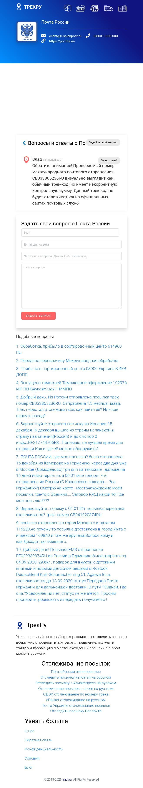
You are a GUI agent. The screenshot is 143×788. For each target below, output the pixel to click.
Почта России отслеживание (76, 671)
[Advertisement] (71, 93)
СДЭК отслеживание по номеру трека (76, 694)
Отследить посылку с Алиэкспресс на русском (76, 683)
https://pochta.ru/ (62, 41)
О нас (29, 731)
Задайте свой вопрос (103, 142)
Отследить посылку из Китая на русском (76, 677)
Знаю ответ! (109, 160)
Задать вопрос (38, 315)
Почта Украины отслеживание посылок (76, 705)
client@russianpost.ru (65, 36)
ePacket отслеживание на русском (75, 700)
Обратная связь (38, 740)
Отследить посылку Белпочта (75, 711)
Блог (29, 767)
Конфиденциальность (44, 749)
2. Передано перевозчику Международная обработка (67, 360)
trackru (67, 779)
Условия (32, 758)
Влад (37, 159)
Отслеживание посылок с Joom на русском (75, 688)
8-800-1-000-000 (105, 36)
